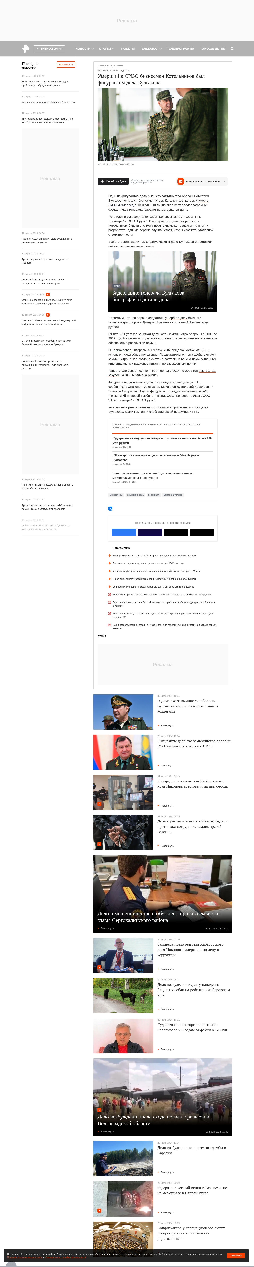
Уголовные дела (135, 495)
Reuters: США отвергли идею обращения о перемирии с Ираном (47, 240)
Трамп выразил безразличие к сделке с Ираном (45, 261)
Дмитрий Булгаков (173, 495)
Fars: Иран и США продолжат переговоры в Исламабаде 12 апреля (47, 486)
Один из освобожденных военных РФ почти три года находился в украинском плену (47, 301)
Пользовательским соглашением (24, 1257)
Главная (101, 66)
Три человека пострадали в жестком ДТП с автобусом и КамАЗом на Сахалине (47, 120)
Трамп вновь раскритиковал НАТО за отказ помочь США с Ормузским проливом (47, 507)
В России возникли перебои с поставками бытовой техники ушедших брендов (46, 342)
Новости (109, 66)
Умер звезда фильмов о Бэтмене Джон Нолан (49, 102)
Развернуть (165, 725)
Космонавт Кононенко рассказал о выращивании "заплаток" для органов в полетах (45, 365)
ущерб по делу (176, 318)
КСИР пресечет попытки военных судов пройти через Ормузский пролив (45, 83)
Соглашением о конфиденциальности (65, 1257)
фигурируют (159, 391)
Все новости (66, 64)
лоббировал (122, 350)
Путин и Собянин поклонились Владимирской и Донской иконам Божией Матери (49, 322)
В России (119, 66)
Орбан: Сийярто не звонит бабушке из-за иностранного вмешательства (46, 527)
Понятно (236, 1255)
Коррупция (153, 495)
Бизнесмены (116, 495)
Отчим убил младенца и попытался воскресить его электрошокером (43, 281)
